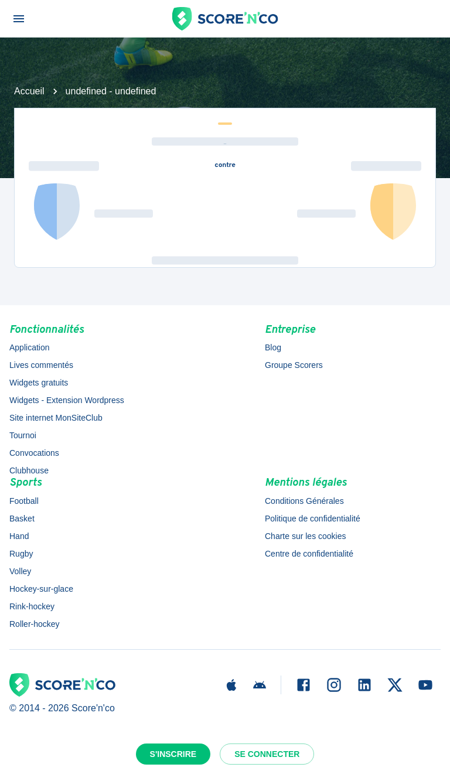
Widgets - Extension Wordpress (66, 400)
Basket (22, 518)
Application (29, 347)
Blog (273, 347)
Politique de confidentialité (312, 518)
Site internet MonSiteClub (56, 417)
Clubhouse (29, 470)
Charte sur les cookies (305, 536)
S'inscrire (173, 754)
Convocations (34, 453)
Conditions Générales (304, 501)
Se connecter (266, 754)
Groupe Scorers (294, 365)
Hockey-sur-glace (41, 589)
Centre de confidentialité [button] (309, 553)
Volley (20, 571)
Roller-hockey (34, 624)
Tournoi (22, 435)
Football (24, 501)
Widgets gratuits (38, 382)
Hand (19, 536)
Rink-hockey (31, 606)
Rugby (21, 553)
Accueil (29, 91)
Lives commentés (41, 365)
